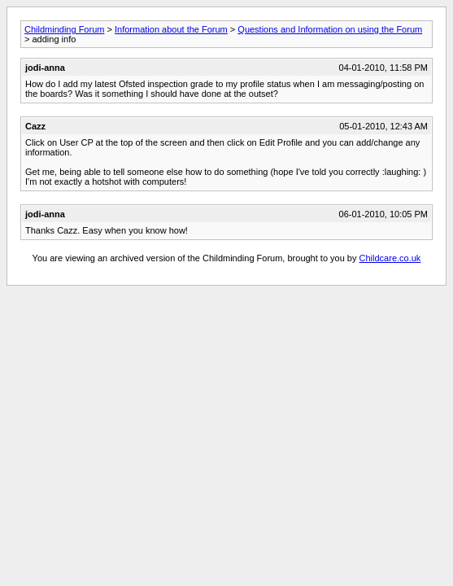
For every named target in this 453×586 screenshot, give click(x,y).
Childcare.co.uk (390, 258)
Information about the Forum (171, 29)
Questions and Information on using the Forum (329, 29)
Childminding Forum (64, 29)
